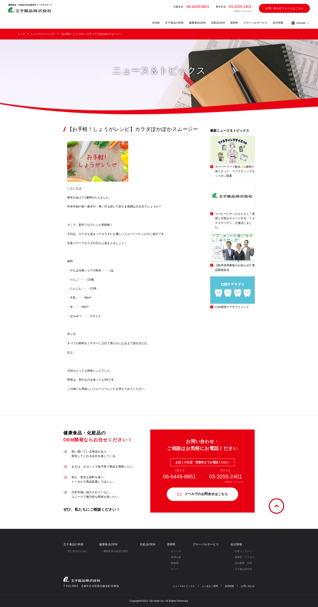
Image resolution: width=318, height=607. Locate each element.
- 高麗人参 (175, 557)
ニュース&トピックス (184, 586)
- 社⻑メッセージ (242, 551)
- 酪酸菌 (174, 563)
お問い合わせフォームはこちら (284, 8)
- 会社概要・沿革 (242, 563)
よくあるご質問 (210, 586)
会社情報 (278, 22)
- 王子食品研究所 (242, 569)
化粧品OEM (218, 22)
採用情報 (229, 586)
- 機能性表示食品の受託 (115, 551)
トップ (21, 34)
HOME (156, 22)
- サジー (174, 569)
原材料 (234, 22)
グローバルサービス (255, 22)
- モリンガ (175, 551)
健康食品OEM (197, 22)
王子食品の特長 (174, 22)
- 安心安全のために (77, 551)
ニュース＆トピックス (43, 34)
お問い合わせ (248, 586)
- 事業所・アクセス (244, 557)
